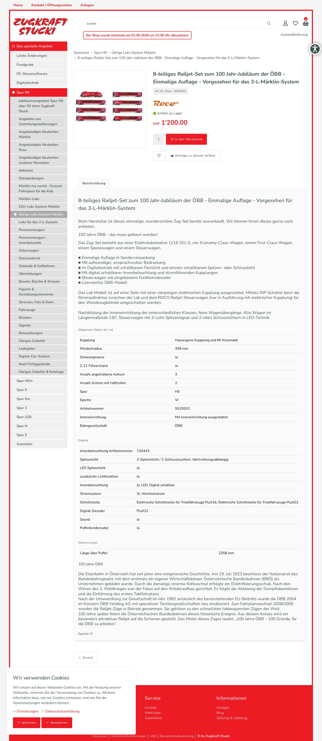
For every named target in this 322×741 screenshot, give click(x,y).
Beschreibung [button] (95, 183)
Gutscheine (153, 718)
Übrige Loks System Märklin (41, 214)
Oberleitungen (30, 273)
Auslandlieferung (294, 34)
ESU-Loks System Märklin (39, 206)
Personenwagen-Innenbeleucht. (32, 240)
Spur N (22, 426)
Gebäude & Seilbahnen (37, 266)
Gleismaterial (29, 258)
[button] (306, 24)
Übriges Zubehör (32, 340)
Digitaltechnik (28, 82)
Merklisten (153, 712)
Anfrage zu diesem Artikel (193, 156)
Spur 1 (22, 408)
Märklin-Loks (29, 199)
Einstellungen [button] (25, 711)
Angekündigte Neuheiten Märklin (38, 134)
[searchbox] (173, 23)
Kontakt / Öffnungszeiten (51, 5)
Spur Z (22, 435)
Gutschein (24, 444)
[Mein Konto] (285, 24)
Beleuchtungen (31, 333)
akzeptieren (57, 722)
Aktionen (26, 170)
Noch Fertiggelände (34, 364)
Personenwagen (32, 230)
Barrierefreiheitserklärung (177, 736)
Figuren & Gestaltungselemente (36, 292)
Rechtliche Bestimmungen (128, 736)
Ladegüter (27, 348)
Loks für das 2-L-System (38, 222)
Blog (220, 712)
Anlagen (87, 5)
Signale (25, 325)
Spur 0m (23, 399)
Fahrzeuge (27, 309)
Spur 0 (22, 389)
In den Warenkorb (186, 139)
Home (18, 5)
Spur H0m (25, 380)
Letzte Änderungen (32, 55)
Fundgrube (25, 64)
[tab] (93, 182)
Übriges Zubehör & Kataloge (41, 371)
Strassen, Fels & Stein (36, 302)
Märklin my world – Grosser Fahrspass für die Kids (40, 189)
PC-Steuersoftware (32, 73)
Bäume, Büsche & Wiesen (39, 281)
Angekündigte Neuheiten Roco (38, 147)
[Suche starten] (269, 23)
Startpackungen (31, 178)
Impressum (99, 736)
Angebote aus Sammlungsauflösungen (38, 121)
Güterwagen (29, 250)
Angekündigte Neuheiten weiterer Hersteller (38, 160)
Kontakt (150, 707)
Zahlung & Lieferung (231, 718)
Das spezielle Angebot (34, 46)
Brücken (25, 317)
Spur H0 (23, 92)
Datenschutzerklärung (60, 711)
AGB (153, 736)
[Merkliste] (295, 24)
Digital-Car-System (34, 356)
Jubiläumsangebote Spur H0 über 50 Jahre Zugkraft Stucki (41, 106)
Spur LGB (24, 417)
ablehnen (26, 722)
